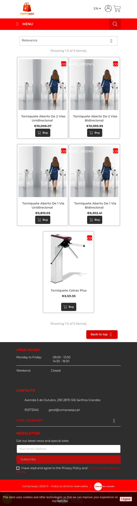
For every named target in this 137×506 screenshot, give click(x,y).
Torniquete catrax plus (69, 290)
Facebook (20, 381)
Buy (42, 133)
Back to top (102, 334)
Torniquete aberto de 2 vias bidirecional (95, 118)
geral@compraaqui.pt (64, 410)
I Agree (125, 499)
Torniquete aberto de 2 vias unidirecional (43, 118)
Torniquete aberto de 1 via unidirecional (43, 205)
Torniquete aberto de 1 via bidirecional (95, 205)
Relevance (68, 41)
